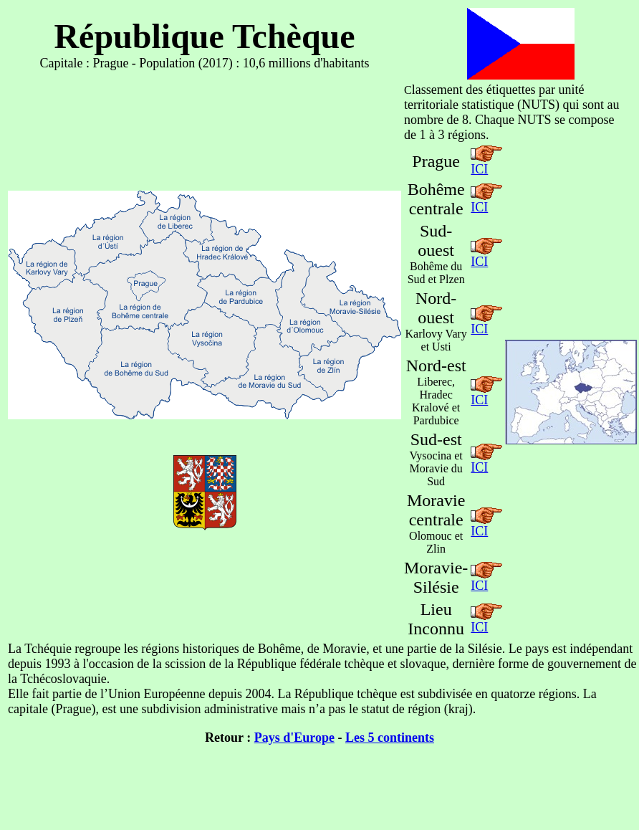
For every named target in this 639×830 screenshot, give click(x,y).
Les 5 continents (389, 737)
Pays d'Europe (294, 737)
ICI (479, 169)
